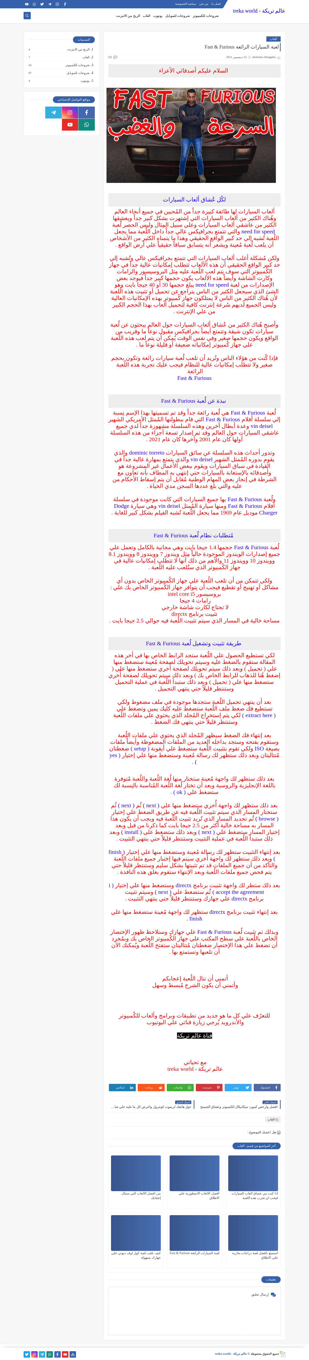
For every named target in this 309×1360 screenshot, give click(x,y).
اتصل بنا (216, 3)
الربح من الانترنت (128, 16)
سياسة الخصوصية (185, 3)
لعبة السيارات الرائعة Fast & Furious (194, 1253)
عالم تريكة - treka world (259, 11)
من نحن (203, 3)
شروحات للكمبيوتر (206, 16)
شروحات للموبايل (177, 16)
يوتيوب (157, 16)
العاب (146, 16)
